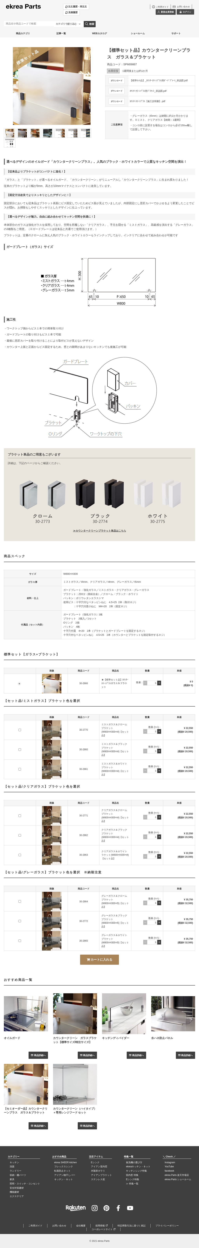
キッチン (14, 1162)
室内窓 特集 (132, 1175)
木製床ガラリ (98, 1170)
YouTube (169, 1166)
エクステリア (17, 1196)
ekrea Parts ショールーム (178, 1179)
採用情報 (100, 1225)
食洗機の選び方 (134, 1162)
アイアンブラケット (101, 1175)
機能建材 (14, 1192)
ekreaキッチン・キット (138, 1166)
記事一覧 (61, 33)
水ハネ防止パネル (162, 1038)
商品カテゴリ (23, 33)
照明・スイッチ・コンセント (25, 1183)
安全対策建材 (17, 1188)
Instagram (170, 1162)
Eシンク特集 (132, 1179)
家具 (12, 1179)
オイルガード (12, 1038)
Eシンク (95, 1162)
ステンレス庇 (98, 1179)
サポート (176, 33)
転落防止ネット (62, 1170)
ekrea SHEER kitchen (65, 1162)
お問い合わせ (59, 1225)
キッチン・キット (63, 1179)
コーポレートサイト (102, 1229)
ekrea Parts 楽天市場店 (177, 1175)
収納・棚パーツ (18, 1175)
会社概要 (81, 1225)
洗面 (12, 1166)
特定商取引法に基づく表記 (132, 1225)
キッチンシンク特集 (136, 1170)
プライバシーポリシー (167, 1225)
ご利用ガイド (35, 1225)
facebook (169, 1170)
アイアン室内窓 (99, 1166)
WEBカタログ (99, 33)
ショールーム (138, 33)
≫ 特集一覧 (132, 1183)
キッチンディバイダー (115, 1038)
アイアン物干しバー (64, 1175)
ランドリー (15, 1170)
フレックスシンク (63, 1166)
